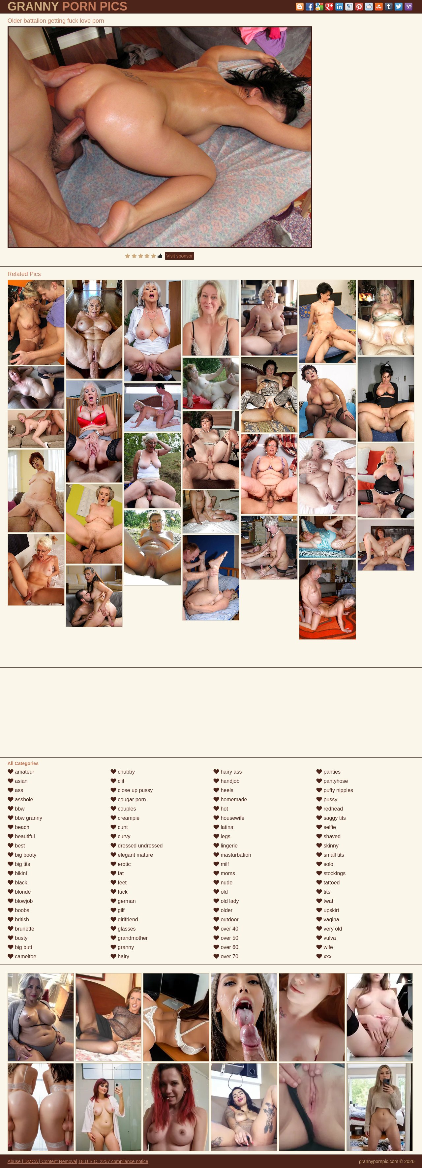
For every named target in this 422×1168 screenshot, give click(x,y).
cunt (119, 827)
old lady (226, 901)
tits (323, 892)
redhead (329, 809)
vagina (327, 919)
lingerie (225, 845)
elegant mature (131, 855)
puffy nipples (334, 790)
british (18, 919)
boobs (18, 910)
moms (224, 873)
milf (221, 864)
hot (220, 809)
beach (18, 827)
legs (221, 836)
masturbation (232, 855)
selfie (326, 827)
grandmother (129, 938)
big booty (22, 855)
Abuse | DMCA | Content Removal (42, 1161)
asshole (20, 799)
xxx (323, 956)
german (123, 901)
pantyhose (332, 781)
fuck (119, 892)
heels (223, 790)
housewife (229, 818)
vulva (326, 938)
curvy (120, 836)
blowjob (20, 901)
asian (18, 781)
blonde (19, 892)
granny (122, 947)
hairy (119, 956)
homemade (230, 799)
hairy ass (227, 772)
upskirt (327, 910)
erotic (120, 864)
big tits (19, 864)
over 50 (225, 938)
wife (324, 947)
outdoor (226, 919)
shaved (328, 836)
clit (117, 781)
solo (324, 864)
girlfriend (124, 919)
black (17, 882)
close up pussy (131, 790)
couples (123, 809)
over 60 (225, 947)
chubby (122, 772)
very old (329, 929)
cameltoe (22, 956)
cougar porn (128, 799)
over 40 (225, 929)
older (222, 910)
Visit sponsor (179, 256)
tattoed (328, 882)
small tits (330, 855)
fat (117, 873)
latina (223, 827)
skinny (327, 845)
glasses (123, 929)
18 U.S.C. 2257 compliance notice (113, 1161)
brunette (21, 929)
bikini (17, 873)
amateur (21, 772)
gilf (117, 910)
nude (222, 882)
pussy (326, 799)
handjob (226, 781)
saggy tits (331, 818)
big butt (20, 947)
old (220, 892)
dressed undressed (136, 845)
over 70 (225, 956)
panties (328, 772)
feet (118, 882)
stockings (331, 873)
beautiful (21, 836)
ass (15, 790)
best (16, 845)
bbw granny (25, 818)
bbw (16, 809)
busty (18, 938)
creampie (124, 818)
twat (324, 901)
